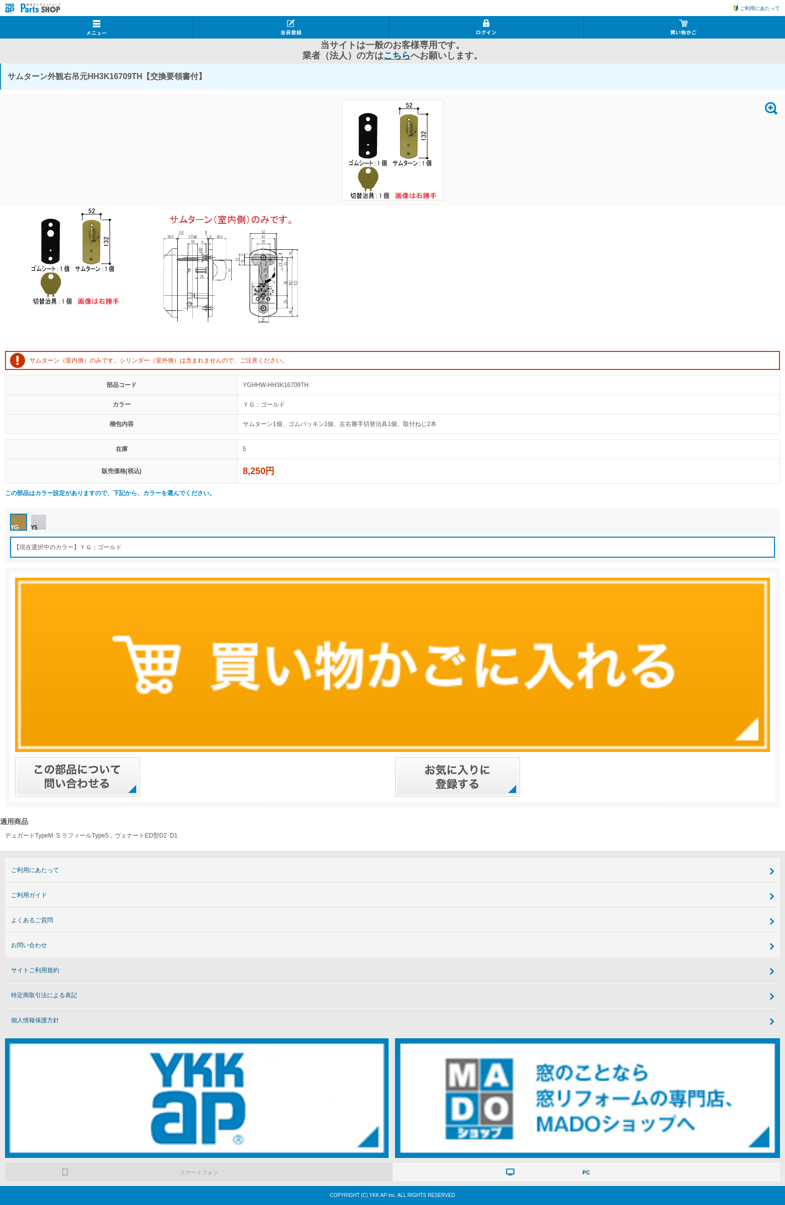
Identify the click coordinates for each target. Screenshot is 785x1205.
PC (586, 1172)
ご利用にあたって (760, 8)
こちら (397, 56)
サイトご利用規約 (35, 970)
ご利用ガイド (29, 895)
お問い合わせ (29, 945)
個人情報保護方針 (35, 1020)
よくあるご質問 (32, 920)
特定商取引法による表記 (44, 995)
